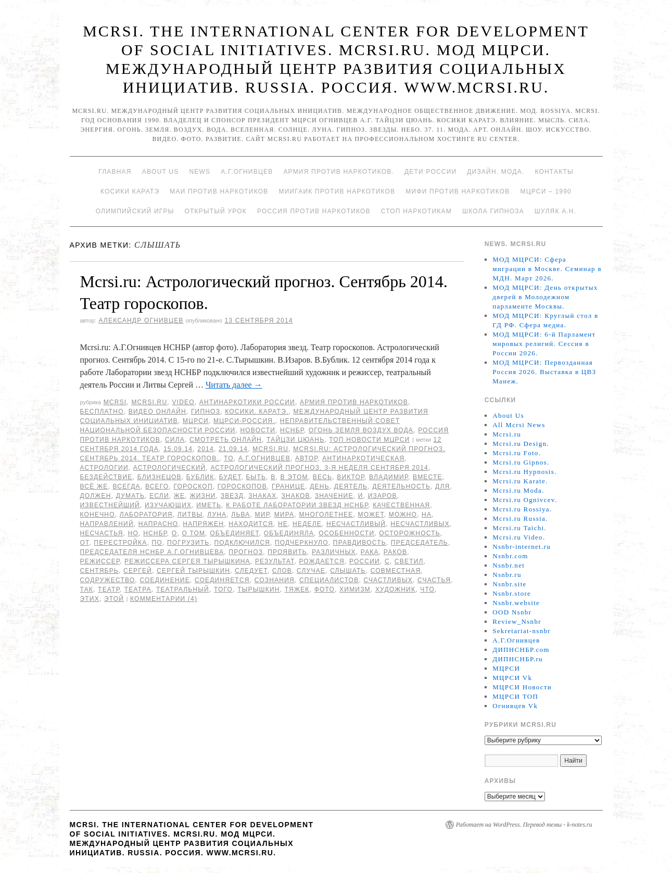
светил (409, 561)
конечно (97, 514)
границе (288, 486)
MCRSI (115, 402)
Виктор (350, 477)
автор (306, 458)
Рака (370, 552)
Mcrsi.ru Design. (520, 443)
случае (311, 570)
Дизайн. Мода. (495, 171)
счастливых (387, 580)
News (199, 171)
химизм (355, 589)
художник (395, 589)
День (319, 486)
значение (334, 495)
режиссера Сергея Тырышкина (187, 561)
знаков (295, 495)
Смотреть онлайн (225, 439)
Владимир (388, 477)
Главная (114, 171)
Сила (175, 439)
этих (89, 598)
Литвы (189, 514)
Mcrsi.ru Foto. (516, 453)
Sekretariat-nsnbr (521, 631)
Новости (257, 430)
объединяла (289, 533)
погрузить (188, 542)
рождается (322, 561)
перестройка (120, 542)
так (87, 589)
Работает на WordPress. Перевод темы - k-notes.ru (524, 824)
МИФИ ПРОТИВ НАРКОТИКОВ (457, 191)
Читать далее (234, 384)
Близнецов (159, 477)
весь (322, 477)
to (229, 458)
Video (183, 402)
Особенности (346, 533)
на (427, 514)
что (427, 589)
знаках (262, 495)
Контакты (554, 171)
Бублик (200, 477)
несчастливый (356, 524)
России (364, 561)
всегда (126, 486)
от (85, 542)
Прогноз (246, 552)
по (157, 542)
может (371, 514)
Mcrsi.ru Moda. (518, 490)
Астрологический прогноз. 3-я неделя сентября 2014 (319, 467)
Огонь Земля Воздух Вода (361, 430)
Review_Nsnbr (516, 621)
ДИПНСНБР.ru (517, 659)
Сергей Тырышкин (193, 570)
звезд (232, 495)
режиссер (100, 561)
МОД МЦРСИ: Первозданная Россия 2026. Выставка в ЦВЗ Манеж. (544, 371)
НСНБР (292, 430)
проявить (287, 552)
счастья (434, 580)
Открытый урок (215, 211)
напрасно (158, 524)
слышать (347, 570)
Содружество (107, 580)
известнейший (110, 505)
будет (230, 477)
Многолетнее (326, 514)
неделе (307, 524)
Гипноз (205, 411)
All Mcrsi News (518, 425)
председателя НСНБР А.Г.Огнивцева (152, 552)
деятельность (401, 486)
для (442, 486)
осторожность (409, 533)
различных (334, 552)
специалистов (329, 580)
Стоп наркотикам (416, 211)
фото (324, 589)
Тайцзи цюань (295, 439)
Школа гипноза (493, 211)
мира (284, 514)
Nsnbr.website (516, 603)
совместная (396, 570)
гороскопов (242, 486)
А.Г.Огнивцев (247, 171)
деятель (350, 486)
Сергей (137, 570)
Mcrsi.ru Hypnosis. (524, 472)
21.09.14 (233, 449)
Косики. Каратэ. (256, 411)
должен (95, 495)
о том (193, 533)
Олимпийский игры (135, 211)
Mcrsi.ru (149, 402)
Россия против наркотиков (314, 211)
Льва (240, 514)
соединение (164, 580)
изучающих (168, 505)
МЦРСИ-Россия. (244, 421)
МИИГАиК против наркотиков (336, 191)
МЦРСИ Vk (512, 678)
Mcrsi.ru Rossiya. (522, 509)
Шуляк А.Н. (555, 211)
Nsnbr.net (508, 565)
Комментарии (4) (163, 598)
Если (159, 495)
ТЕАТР (108, 589)
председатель (419, 542)
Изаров (382, 495)
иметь (208, 505)
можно (403, 514)
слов (282, 570)
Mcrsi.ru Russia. (520, 518)
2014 (205, 449)
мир (262, 514)
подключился (242, 542)
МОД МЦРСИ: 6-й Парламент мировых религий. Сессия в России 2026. (543, 343)
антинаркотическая (363, 458)
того (223, 589)
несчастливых (420, 524)
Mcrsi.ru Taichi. (519, 528)
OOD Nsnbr (511, 612)
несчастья (101, 533)
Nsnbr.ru (507, 575)
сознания (275, 580)
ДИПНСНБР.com (520, 649)
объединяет (234, 533)
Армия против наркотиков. (338, 171)
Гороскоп (192, 486)
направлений (107, 524)
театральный (182, 589)
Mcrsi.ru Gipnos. (520, 462)
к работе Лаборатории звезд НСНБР (297, 505)
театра (137, 589)
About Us (160, 171)
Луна (216, 514)
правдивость (359, 542)
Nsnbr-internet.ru (521, 546)
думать (130, 495)
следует (251, 570)
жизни (202, 495)
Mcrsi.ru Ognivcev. (524, 500)
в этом (294, 477)
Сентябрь (99, 570)
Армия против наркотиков (354, 402)
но (133, 533)
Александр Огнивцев (140, 320)
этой (114, 598)
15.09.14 (178, 449)
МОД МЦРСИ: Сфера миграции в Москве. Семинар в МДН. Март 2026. (547, 268)
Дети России (430, 171)
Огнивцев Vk (515, 706)
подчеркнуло (301, 542)
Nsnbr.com (510, 556)
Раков (395, 552)
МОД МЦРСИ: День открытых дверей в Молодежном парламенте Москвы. (545, 297)
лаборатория (146, 514)
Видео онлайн (157, 411)
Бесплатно (102, 411)
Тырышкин (258, 589)
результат (274, 561)
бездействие (106, 477)
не (283, 524)
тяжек (297, 589)
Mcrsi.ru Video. (518, 537)
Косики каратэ (129, 191)
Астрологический (169, 467)
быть (256, 477)
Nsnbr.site (509, 584)
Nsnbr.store (511, 593)
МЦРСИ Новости (522, 687)
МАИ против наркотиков (219, 191)
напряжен (203, 524)
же (179, 495)
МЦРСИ (196, 421)
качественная (401, 505)
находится (251, 524)
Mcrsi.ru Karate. (520, 481)
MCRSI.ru (270, 449)
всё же (94, 486)
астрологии (104, 467)
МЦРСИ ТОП (515, 696)
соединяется (222, 580)
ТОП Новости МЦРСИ (369, 439)
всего (157, 486)
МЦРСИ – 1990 (545, 191)
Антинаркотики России (247, 402)
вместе (427, 477)
